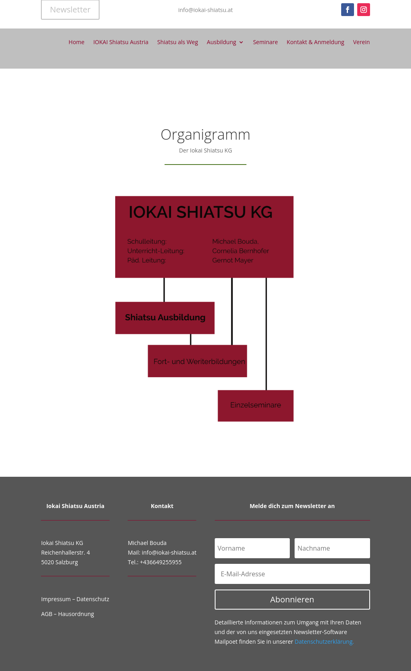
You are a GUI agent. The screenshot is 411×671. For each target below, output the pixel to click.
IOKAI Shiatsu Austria (120, 42)
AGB (46, 614)
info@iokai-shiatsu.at (169, 552)
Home (77, 42)
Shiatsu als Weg (177, 42)
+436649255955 (161, 562)
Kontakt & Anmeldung (315, 42)
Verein (361, 42)
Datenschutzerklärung (324, 641)
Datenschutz (93, 599)
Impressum (56, 599)
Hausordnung (76, 614)
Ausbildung (221, 42)
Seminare (265, 42)
